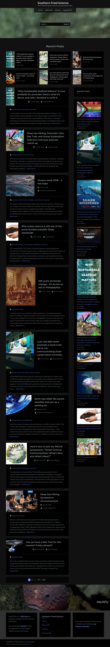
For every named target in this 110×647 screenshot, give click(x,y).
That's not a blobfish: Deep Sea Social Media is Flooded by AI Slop (88, 398)
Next (44, 580)
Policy (14, 155)
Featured (33, 109)
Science (31, 155)
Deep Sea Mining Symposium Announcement (49, 497)
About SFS (48, 10)
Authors (57, 10)
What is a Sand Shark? (85, 364)
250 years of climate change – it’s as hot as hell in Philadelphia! (50, 284)
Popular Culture (22, 155)
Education (25, 109)
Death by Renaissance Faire (87, 457)
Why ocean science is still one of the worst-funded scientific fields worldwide (41, 229)
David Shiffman (48, 101)
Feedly (23, 626)
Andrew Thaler (53, 147)
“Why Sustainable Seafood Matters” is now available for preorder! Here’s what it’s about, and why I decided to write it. (25, 58)
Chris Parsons (50, 237)
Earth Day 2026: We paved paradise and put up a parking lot (49, 402)
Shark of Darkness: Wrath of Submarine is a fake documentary (87, 249)
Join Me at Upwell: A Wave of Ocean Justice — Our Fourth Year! (25, 76)
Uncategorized (27, 420)
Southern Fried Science (53, 2)
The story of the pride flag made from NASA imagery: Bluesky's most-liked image (88, 121)
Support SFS (67, 10)
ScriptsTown (27, 644)
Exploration (38, 244)
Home (40, 10)
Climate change (27, 200)
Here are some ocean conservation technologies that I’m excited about (93, 76)
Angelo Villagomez (49, 508)
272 (39, 580)
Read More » (56, 123)
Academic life (16, 200)
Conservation (16, 109)
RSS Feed (24, 617)
